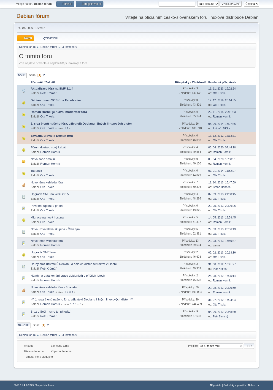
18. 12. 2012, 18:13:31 (222, 135)
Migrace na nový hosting (47, 217)
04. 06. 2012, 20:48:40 (222, 312)
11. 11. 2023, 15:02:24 (222, 88)
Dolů (21, 75)
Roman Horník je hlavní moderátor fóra (59, 112)
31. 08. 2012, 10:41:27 (222, 264)
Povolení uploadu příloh (47, 205)
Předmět (37, 82)
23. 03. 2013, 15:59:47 (222, 241)
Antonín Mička (221, 128)
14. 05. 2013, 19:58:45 (222, 217)
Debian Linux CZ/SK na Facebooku (56, 100)
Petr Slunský (220, 316)
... (78, 304)
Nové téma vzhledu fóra (47, 182)
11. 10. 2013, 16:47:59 (222, 182)
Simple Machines (44, 385)
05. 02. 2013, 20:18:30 (222, 252)
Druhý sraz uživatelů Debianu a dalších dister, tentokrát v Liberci (74, 264)
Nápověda (215, 385)
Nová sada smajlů (43, 159)
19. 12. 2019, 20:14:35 (222, 100)
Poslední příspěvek (224, 82)
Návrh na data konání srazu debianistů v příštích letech (68, 275)
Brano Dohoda (221, 187)
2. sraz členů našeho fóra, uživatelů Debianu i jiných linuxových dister (81, 123)
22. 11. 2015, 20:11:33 (222, 112)
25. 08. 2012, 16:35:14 (222, 276)
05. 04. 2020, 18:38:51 (222, 159)
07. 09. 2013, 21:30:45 (222, 194)
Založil (50, 82)
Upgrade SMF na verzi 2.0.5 (50, 194)
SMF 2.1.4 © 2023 (24, 385)
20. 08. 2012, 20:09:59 (222, 287)
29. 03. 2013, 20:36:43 (222, 229)
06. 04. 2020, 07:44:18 (222, 147)
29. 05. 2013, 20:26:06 (222, 205)
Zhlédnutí (199, 82)
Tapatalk (36, 170)
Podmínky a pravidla (235, 385)
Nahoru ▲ (253, 385)
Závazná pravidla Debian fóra (52, 135)
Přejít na (192, 345)
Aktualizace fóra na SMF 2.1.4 (52, 88)
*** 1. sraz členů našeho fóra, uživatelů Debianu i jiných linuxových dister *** (82, 299)
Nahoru (23, 325)
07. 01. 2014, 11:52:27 (222, 170)
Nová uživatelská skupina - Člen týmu (56, 229)
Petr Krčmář (48, 93)
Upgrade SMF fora (43, 252)
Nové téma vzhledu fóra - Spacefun (54, 287)
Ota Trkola (219, 93)
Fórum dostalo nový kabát (48, 147)
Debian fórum (32, 16)
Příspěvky (182, 82)
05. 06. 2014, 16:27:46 (222, 123)
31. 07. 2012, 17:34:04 (222, 300)
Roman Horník (221, 116)
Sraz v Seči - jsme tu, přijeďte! (51, 311)
